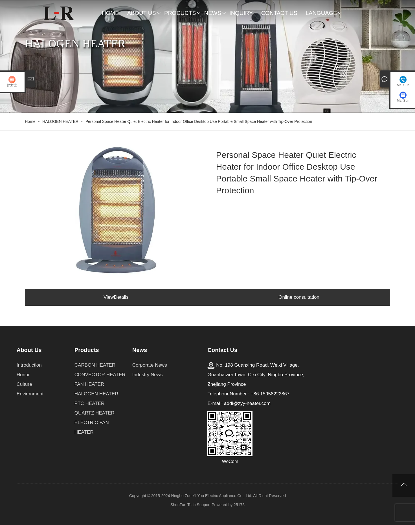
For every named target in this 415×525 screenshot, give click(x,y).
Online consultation (298, 297)
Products (180, 13)
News (212, 13)
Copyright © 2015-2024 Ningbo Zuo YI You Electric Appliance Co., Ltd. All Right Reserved (207, 495)
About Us (141, 13)
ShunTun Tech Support (190, 504)
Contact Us (279, 13)
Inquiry (241, 13)
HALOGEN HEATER (60, 121)
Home (110, 13)
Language (321, 13)
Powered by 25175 (228, 504)
